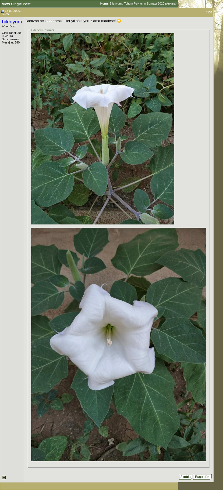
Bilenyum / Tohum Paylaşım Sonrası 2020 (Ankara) (142, 3)
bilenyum (12, 21)
